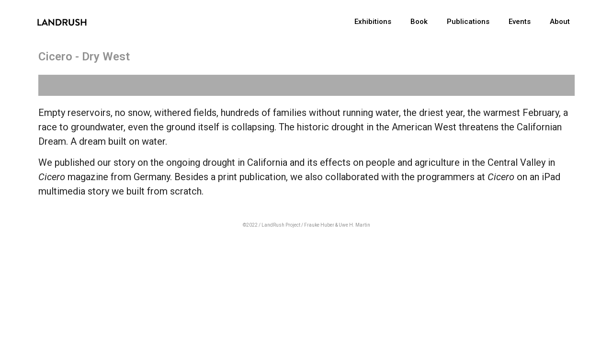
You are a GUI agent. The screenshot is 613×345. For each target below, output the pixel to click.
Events (520, 21)
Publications (468, 21)
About (560, 21)
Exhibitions (372, 21)
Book (419, 21)
